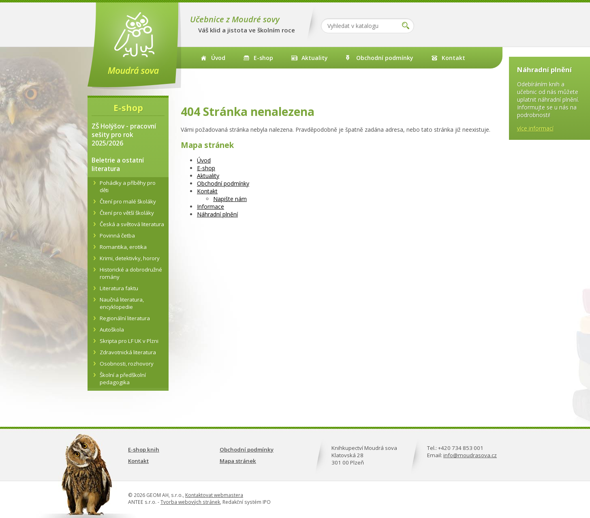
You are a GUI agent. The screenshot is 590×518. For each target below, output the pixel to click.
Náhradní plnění (217, 214)
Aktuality (314, 58)
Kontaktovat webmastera (214, 495)
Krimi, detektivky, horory (130, 258)
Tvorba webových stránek (190, 502)
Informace (210, 206)
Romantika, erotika (123, 246)
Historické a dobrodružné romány (131, 273)
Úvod (218, 58)
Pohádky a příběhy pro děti (128, 186)
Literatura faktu (119, 288)
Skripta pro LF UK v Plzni (129, 341)
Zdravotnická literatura (128, 352)
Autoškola (112, 329)
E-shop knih (143, 449)
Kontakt (453, 58)
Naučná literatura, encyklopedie (122, 303)
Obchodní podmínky (384, 58)
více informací (535, 128)
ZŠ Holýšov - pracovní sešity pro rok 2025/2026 (124, 135)
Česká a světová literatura (132, 224)
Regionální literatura (125, 318)
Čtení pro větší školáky (127, 212)
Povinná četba (117, 235)
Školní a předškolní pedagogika (123, 378)
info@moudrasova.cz (470, 455)
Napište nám (230, 199)
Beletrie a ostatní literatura (118, 164)
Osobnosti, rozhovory (127, 363)
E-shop (263, 58)
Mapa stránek (238, 460)
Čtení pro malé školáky (128, 201)
